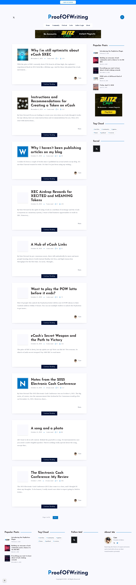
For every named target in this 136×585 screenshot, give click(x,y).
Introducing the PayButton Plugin (111, 51)
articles (97, 129)
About (88, 25)
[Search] (122, 17)
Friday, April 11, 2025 (107, 85)
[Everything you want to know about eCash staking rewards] (95, 70)
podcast (103, 133)
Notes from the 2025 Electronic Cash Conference (53, 382)
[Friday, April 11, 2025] (95, 87)
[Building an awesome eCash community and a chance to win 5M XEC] (95, 60)
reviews (112, 133)
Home (48, 25)
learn (96, 133)
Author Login (79, 25)
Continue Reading (49, 84)
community (106, 129)
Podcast (64, 25)
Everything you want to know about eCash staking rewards (110, 69)
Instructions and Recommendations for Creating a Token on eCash (53, 101)
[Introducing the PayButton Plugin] (95, 53)
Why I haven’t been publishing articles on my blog (56, 150)
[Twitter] (13, 17)
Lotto (71, 25)
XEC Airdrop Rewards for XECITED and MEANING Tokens (52, 196)
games (115, 129)
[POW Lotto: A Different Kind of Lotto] (95, 78)
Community (55, 25)
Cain (115, 538)
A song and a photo (47, 428)
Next (55, 517)
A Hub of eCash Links (49, 244)
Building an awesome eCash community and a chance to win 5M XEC (112, 60)
